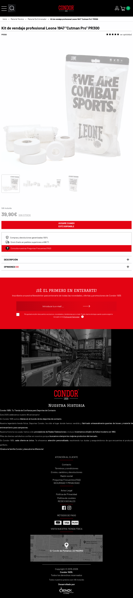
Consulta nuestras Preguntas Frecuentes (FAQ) (28, 248)
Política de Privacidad (66, 494)
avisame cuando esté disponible (66, 225)
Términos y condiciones (66, 468)
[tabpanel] (66, 106)
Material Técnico (17, 19)
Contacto (66, 464)
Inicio (5, 19)
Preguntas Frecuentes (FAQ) (66, 479)
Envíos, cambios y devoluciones (66, 472)
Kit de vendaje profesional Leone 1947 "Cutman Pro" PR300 (74, 19)
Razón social (66, 476)
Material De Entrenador (37, 19)
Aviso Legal (66, 490)
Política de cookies (66, 498)
